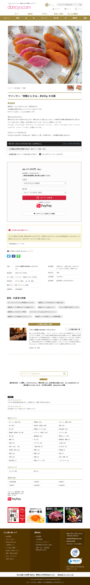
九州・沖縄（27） (64, 457)
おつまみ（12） (63, 446)
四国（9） (37, 457)
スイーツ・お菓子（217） (41, 432)
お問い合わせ (10, 559)
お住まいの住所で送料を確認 (71, 143)
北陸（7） (62, 453)
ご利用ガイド (10, 545)
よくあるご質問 (10, 547)
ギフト (16, 14)
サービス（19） (38, 443)
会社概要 (38, 536)
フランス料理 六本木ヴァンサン (69, 307)
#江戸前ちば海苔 (47, 385)
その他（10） (62, 443)
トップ (10, 88)
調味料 (75, 18)
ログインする (10, 539)
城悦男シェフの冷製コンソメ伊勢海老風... (48, 316)
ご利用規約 (39, 539)
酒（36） (11, 436)
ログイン (57, 9)
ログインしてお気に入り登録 (44, 214)
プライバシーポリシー (42, 542)
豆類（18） (62, 425)
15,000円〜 (62, 485)
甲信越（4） (62, 450)
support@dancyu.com (74, 538)
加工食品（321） (63, 429)
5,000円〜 (61, 482)
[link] (75, 561)
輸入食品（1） (13, 460)
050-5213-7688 (70, 541)
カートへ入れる (44, 197)
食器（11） (12, 443)
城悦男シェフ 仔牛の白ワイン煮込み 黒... (51, 302)
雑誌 (85, 18)
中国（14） (12, 457)
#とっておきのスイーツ (72, 382)
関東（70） (37, 450)
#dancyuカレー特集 (59, 385)
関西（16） (37, 453)
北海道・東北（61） (14, 450)
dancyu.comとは (11, 542)
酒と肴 (56, 18)
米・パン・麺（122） (15, 422)
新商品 (30, 14)
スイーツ (44, 18)
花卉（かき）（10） (14, 446)
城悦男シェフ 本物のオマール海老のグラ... (21, 307)
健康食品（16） (38, 436)
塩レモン (36, 471)
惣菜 (24, 88)
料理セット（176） (64, 436)
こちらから (30, 251)
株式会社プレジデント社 (65, 575)
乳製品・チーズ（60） (40, 429)
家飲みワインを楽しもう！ (46, 307)
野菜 (17, 18)
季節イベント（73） (39, 460)
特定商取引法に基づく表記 (44, 545)
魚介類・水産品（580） (40, 425)
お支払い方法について (12, 550)
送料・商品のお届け (12, 553)
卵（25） (11, 429)
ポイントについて (11, 556)
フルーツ (7, 18)
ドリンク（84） (63, 432)
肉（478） (12, 425)
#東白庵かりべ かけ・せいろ (31, 385)
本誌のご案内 (58, 14)
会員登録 (8, 536)
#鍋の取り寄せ (13, 382)
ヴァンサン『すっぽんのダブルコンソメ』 (43, 312)
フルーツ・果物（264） (65, 422)
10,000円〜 (37, 485)
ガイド (68, 9)
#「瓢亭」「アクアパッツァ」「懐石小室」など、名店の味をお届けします (42, 382)
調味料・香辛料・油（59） (16, 432)
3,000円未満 (12, 482)
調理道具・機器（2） (65, 439)
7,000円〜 (12, 485)
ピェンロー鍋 (13, 471)
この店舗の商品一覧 (74, 329)
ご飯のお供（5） (38, 446)
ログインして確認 (23, 285)
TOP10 (44, 14)
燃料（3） (12, 439)
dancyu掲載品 (72, 14)
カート (78, 9)
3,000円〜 (37, 482)
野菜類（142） (38, 422)
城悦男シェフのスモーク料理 (17, 312)
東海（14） (12, 453)
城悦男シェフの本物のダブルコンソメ (19, 316)
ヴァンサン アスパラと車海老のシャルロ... (21, 302)
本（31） (36, 439)
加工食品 (17, 88)
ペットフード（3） (64, 460)
